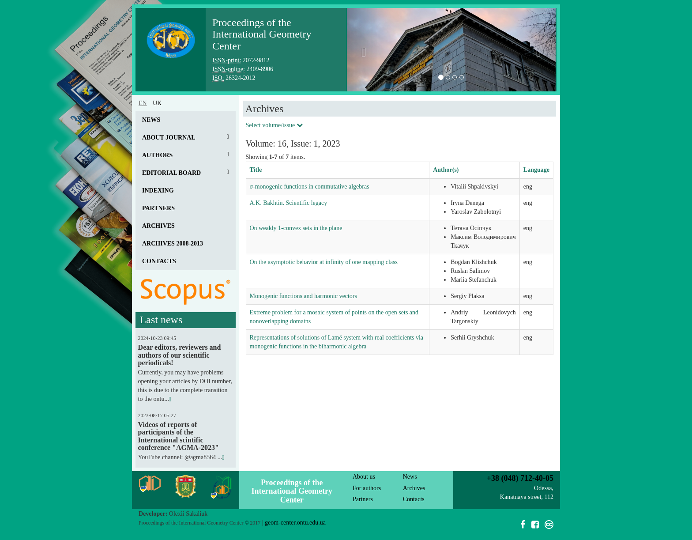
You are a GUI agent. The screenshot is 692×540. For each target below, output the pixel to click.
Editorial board (171, 173)
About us (364, 476)
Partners (158, 208)
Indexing (158, 190)
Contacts (159, 261)
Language (536, 169)
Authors (157, 155)
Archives (158, 226)
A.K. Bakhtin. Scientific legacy (288, 203)
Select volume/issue (274, 125)
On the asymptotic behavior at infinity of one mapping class (324, 262)
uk (157, 103)
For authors (367, 488)
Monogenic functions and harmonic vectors (303, 296)
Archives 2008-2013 (172, 243)
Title (256, 169)
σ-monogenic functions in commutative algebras (309, 186)
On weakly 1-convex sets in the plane (296, 228)
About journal (169, 137)
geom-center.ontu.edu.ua (295, 522)
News (151, 120)
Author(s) (446, 169)
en (143, 103)
